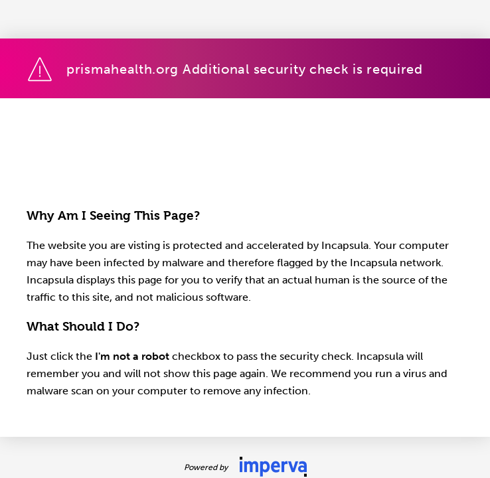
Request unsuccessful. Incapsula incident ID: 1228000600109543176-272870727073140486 (245, 239)
